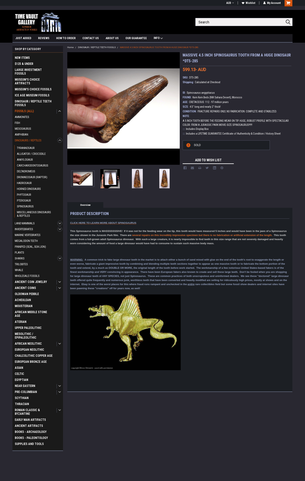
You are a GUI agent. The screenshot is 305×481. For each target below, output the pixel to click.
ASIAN (19, 368)
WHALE (19, 270)
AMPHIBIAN (21, 134)
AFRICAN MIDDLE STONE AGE (31, 314)
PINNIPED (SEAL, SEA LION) (30, 246)
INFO (158, 38)
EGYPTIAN (21, 380)
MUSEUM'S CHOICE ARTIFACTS (27, 81)
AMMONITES (22, 117)
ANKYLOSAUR (25, 159)
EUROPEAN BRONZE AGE (31, 362)
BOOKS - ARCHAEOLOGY (30, 432)
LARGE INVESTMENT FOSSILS (28, 71)
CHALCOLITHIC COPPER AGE (34, 356)
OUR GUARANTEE (136, 38)
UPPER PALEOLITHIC (28, 328)
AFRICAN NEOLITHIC (28, 343)
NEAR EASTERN (25, 386)
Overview (85, 205)
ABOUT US (112, 38)
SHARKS (20, 258)
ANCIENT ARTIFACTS (29, 426)
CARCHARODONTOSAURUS (32, 165)
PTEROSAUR (24, 200)
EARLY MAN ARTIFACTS (30, 420)
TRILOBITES (21, 264)
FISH (17, 123)
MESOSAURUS (23, 128)
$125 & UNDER (24, 64)
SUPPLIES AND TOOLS (29, 444)
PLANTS (19, 252)
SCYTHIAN (22, 398)
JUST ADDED (23, 38)
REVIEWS (43, 38)
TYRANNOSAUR (26, 148)
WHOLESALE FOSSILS (27, 276)
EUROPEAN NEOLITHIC (29, 350)
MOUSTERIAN (23, 306)
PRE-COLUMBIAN (26, 392)
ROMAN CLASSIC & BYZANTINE (27, 412)
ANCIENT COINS (25, 288)
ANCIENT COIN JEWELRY (31, 282)
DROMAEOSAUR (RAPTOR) (32, 177)
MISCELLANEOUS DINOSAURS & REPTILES (34, 214)
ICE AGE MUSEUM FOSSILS (32, 95)
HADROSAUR (24, 183)
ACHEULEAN (23, 300)
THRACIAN (22, 404)
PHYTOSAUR (24, 194)
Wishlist (248, 2)
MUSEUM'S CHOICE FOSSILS (33, 89)
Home (70, 47)
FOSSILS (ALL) (24, 111)
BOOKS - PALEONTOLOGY (31, 438)
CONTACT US (90, 38)
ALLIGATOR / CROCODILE (31, 154)
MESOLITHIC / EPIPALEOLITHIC (25, 335)
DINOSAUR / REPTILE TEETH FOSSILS (33, 103)
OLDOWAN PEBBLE (27, 294)
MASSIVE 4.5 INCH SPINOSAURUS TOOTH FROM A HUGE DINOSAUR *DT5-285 (159, 47)
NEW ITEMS (22, 58)
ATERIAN (20, 322)
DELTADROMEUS (26, 171)
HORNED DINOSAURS (29, 189)
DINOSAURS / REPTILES (28, 140)
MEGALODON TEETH (26, 241)
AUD (230, 2)
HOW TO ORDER (66, 38)
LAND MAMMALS (25, 223)
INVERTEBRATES (24, 229)
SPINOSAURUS (25, 206)
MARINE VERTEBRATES (27, 235)
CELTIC (19, 374)
